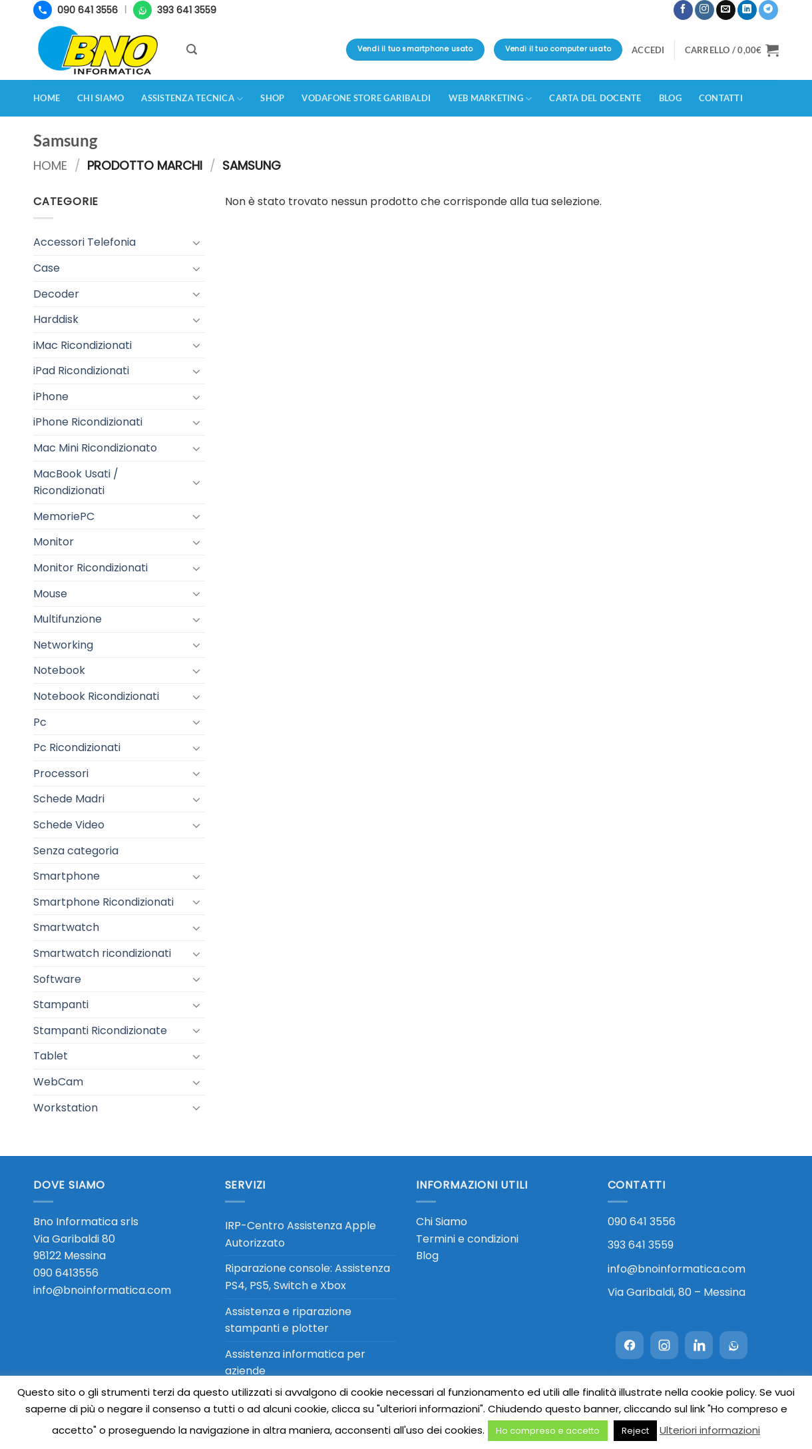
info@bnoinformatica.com (102, 1290)
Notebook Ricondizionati (96, 696)
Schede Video (68, 824)
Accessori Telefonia (84, 242)
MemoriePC (64, 516)
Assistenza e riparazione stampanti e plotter (288, 1320)
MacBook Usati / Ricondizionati (75, 482)
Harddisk (56, 319)
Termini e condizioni (467, 1239)
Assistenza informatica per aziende (295, 1362)
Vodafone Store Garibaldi (366, 98)
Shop (272, 98)
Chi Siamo (441, 1221)
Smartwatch (66, 927)
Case (46, 268)
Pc (40, 722)
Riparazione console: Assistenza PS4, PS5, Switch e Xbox (307, 1277)
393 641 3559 (641, 1245)
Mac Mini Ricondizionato (95, 447)
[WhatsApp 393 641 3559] (174, 10)
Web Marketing (490, 99)
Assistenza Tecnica (192, 99)
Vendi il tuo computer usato (558, 49)
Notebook (59, 670)
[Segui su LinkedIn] (747, 10)
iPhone (51, 396)
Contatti (721, 98)
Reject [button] (635, 1430)
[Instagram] (664, 1345)
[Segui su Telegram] (768, 10)
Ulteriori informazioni (710, 1430)
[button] (666, 4)
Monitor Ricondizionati (90, 567)
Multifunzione (67, 619)
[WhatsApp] (733, 1345)
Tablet (50, 1055)
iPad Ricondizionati (81, 370)
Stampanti (61, 1004)
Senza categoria (75, 850)
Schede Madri (68, 798)
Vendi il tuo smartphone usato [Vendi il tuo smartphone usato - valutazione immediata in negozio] (415, 49)
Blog (670, 98)
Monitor (53, 541)
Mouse (50, 593)
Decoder (56, 294)
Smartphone (66, 876)
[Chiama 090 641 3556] (75, 10)
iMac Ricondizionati (82, 345)
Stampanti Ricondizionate (100, 1030)
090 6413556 (66, 1273)
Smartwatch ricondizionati (102, 953)
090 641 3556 (642, 1221)
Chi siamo (100, 98)
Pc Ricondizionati (76, 747)
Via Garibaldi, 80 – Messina (676, 1292)
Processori (61, 773)
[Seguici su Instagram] (704, 10)
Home (46, 98)
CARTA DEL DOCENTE (595, 98)
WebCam (58, 1081)
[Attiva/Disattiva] (197, 242)
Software (57, 979)
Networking (63, 645)
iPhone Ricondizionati (87, 422)
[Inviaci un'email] (725, 10)
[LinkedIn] (699, 1345)
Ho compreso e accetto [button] (548, 1430)
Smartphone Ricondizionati (103, 902)
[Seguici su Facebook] (683, 10)
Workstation (65, 1107)
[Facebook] (630, 1345)
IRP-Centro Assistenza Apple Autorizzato (300, 1234)
